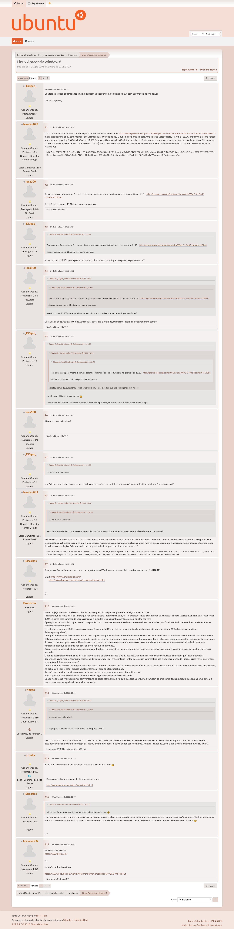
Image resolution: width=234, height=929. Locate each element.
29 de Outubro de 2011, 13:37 (62, 127)
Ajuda (184, 925)
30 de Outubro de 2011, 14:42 (64, 844)
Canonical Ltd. (80, 919)
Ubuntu (67, 919)
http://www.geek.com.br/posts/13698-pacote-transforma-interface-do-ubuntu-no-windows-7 (167, 133)
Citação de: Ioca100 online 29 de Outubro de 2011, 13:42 (70, 234)
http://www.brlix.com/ (56, 853)
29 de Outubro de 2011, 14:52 (62, 564)
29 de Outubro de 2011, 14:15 (62, 336)
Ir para (173, 899)
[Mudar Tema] (49, 3)
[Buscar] (203, 34)
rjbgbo (31, 689)
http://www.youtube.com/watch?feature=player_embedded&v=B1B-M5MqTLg (85, 873)
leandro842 (30, 124)
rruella (30, 755)
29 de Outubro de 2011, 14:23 (62, 457)
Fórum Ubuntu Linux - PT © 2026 (205, 920)
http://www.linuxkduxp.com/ (66, 576)
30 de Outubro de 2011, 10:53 (64, 758)
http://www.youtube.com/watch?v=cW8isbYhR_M (69, 785)
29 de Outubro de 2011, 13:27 (56, 89)
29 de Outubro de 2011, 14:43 (62, 495)
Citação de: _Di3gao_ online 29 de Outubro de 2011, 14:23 (70, 503)
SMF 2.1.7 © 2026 (21, 924)
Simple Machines (39, 924)
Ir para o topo (23, 886)
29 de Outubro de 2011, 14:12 (62, 271)
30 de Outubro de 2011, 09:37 (64, 606)
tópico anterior (190, 69)
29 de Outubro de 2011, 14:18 (62, 415)
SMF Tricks (41, 915)
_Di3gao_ (30, 86)
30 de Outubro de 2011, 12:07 (64, 797)
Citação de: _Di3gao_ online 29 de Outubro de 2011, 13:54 (70, 278)
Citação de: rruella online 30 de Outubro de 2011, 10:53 (69, 804)
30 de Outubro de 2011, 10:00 (64, 693)
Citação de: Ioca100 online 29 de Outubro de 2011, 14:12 (70, 344)
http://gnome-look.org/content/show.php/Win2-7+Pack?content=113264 (173, 245)
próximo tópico (208, 69)
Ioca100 (31, 181)
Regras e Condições (197, 925)
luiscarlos (31, 560)
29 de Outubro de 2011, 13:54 (62, 227)
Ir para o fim (23, 78)
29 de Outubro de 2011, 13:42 (62, 185)
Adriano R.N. (31, 841)
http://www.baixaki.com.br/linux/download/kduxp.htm (77, 580)
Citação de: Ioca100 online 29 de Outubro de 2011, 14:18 (70, 465)
